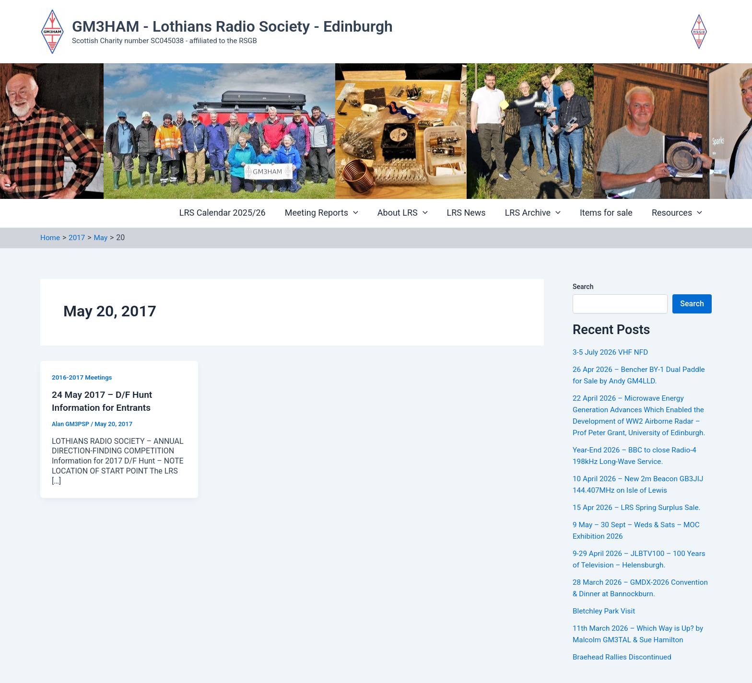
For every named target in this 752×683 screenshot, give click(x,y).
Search (583, 286)
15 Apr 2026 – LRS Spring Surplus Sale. (639, 507)
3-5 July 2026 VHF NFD (612, 352)
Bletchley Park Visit (605, 610)
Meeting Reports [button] (332, 213)
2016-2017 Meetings (83, 377)
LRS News (473, 213)
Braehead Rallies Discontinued (624, 656)
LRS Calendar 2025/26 (235, 213)
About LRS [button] (411, 213)
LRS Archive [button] (537, 213)
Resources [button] (678, 213)
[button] (364, 213)
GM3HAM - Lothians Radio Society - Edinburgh (232, 26)
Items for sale (609, 213)
